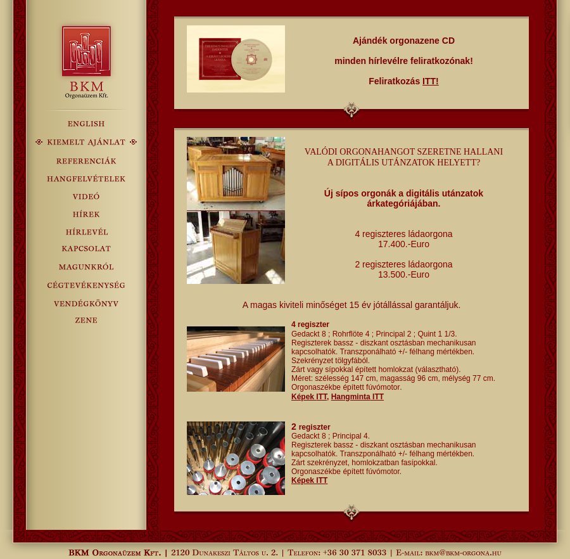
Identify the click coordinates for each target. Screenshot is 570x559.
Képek (309, 396)
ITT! (430, 81)
